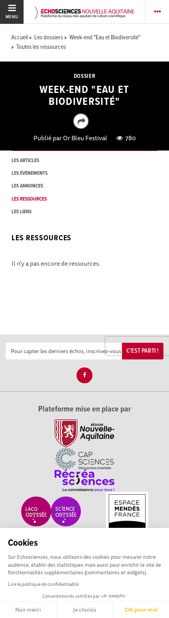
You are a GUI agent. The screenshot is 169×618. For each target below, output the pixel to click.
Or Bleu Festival (85, 138)
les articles (25, 160)
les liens (21, 212)
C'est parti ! (142, 351)
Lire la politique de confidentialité (43, 584)
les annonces (27, 186)
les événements (29, 173)
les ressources (29, 199)
